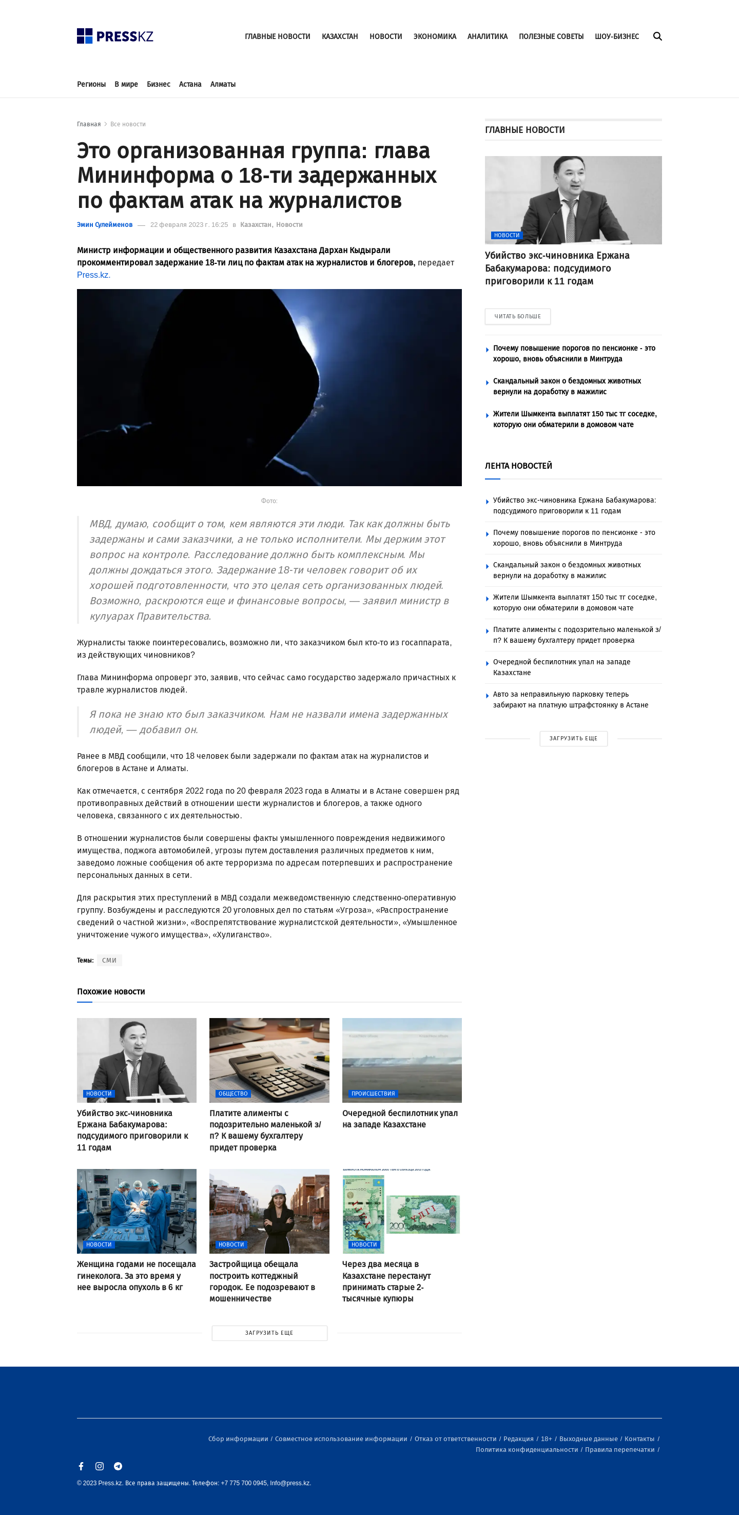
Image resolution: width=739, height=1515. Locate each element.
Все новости (128, 124)
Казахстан (256, 224)
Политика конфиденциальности (528, 1449)
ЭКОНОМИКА (435, 36)
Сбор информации (239, 1439)
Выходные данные (589, 1439)
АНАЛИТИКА (488, 36)
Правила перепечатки (620, 1449)
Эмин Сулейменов (104, 224)
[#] (115, 33)
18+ (547, 1439)
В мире (126, 84)
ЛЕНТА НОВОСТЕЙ (518, 466)
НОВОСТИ (385, 36)
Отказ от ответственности (456, 1439)
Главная (89, 124)
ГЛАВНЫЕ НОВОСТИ (277, 36)
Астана (190, 84)
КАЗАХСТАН (340, 36)
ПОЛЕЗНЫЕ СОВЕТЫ (551, 36)
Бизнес (158, 84)
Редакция (519, 1439)
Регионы (91, 84)
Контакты (640, 1439)
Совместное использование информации (342, 1439)
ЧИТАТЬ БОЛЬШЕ (518, 316)
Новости (289, 224)
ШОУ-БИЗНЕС (617, 36)
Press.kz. (94, 275)
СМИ (109, 960)
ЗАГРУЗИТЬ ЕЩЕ (269, 1333)
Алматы (223, 84)
